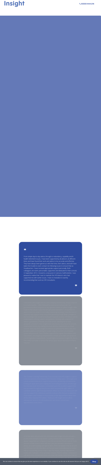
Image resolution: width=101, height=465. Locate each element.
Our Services (18, 9)
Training (29, 9)
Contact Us (84, 9)
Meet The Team (41, 9)
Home (7, 9)
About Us (54, 9)
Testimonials (71, 9)
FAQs (61, 9)
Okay (94, 461)
